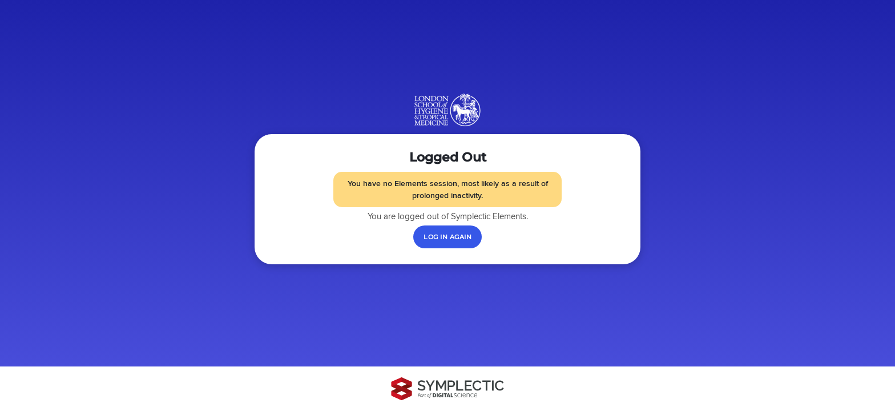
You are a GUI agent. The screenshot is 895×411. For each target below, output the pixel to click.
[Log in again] (447, 236)
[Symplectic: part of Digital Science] (447, 388)
